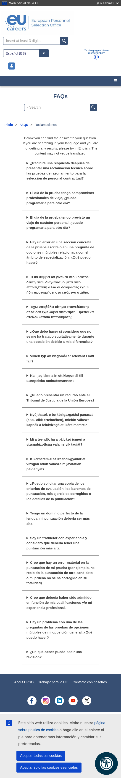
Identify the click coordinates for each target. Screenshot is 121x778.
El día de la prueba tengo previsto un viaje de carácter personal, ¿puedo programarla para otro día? (58, 222)
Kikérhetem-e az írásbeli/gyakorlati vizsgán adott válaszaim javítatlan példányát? (56, 464)
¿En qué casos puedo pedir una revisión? (54, 654)
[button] (96, 57)
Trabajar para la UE (53, 682)
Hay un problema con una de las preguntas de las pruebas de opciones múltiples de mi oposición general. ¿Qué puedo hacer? (59, 629)
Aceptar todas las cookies (41, 756)
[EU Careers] (60, 23)
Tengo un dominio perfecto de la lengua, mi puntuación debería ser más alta (58, 518)
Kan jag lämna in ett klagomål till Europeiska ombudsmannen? (54, 378)
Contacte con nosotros (90, 682)
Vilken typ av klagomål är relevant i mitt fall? (60, 358)
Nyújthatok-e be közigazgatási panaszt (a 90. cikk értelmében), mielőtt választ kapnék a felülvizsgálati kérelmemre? (59, 420)
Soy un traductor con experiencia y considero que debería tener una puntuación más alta (56, 543)
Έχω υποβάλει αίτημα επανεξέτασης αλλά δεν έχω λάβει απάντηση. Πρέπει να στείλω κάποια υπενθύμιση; (60, 312)
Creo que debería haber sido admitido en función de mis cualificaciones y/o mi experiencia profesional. (59, 603)
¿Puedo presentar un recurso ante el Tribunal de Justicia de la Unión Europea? (60, 397)
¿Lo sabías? (108, 3)
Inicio (9, 125)
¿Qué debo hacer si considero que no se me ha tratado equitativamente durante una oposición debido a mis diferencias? (60, 336)
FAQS (23, 125)
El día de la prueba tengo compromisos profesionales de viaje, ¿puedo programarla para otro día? (60, 198)
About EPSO (24, 682)
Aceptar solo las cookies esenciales (49, 767)
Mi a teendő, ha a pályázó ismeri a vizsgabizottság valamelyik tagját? (55, 441)
